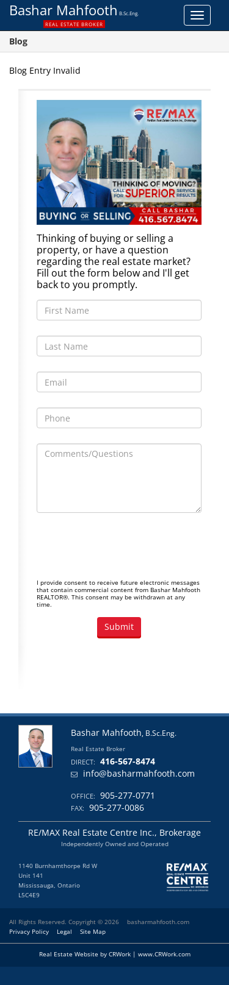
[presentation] (129, 552)
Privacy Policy (29, 931)
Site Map (93, 931)
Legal (64, 931)
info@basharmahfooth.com (139, 773)
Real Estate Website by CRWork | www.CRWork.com (115, 954)
